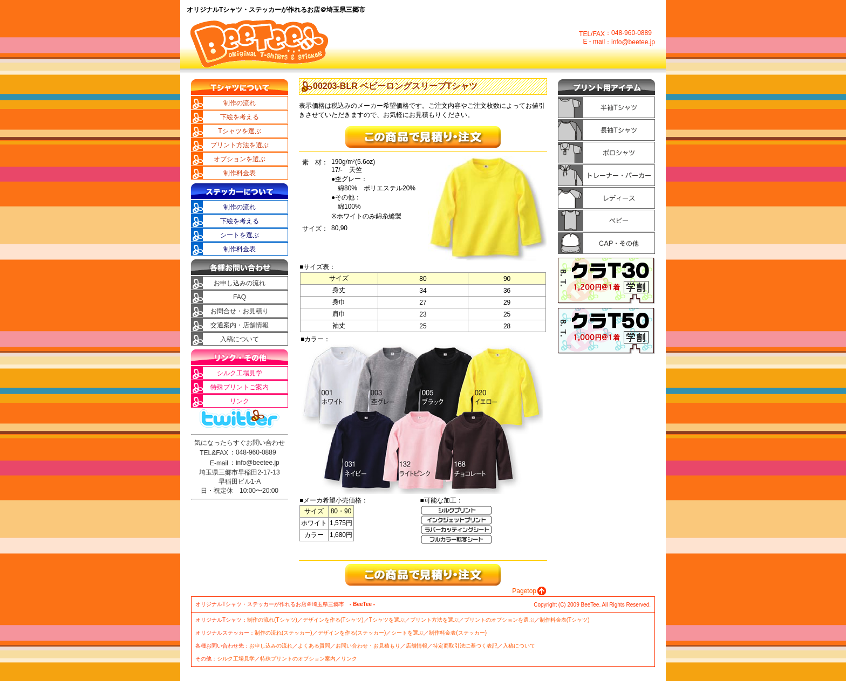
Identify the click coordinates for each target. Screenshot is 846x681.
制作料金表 (252, 173)
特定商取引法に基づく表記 (465, 646)
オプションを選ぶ (243, 159)
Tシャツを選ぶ (247, 131)
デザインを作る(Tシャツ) (333, 620)
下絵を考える (249, 117)
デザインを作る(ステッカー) (352, 633)
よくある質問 (314, 646)
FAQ (260, 297)
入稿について (249, 339)
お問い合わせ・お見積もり (368, 646)
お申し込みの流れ (243, 283)
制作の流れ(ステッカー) (283, 633)
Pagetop (524, 591)
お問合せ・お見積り (239, 311)
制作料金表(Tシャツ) (565, 620)
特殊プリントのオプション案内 (298, 659)
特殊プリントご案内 (239, 387)
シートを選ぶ (249, 235)
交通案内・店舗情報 (239, 325)
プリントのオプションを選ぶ (499, 620)
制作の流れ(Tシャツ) (272, 620)
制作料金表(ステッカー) (458, 633)
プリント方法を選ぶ (239, 145)
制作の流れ (252, 103)
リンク (259, 401)
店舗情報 (416, 646)
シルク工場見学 (246, 373)
